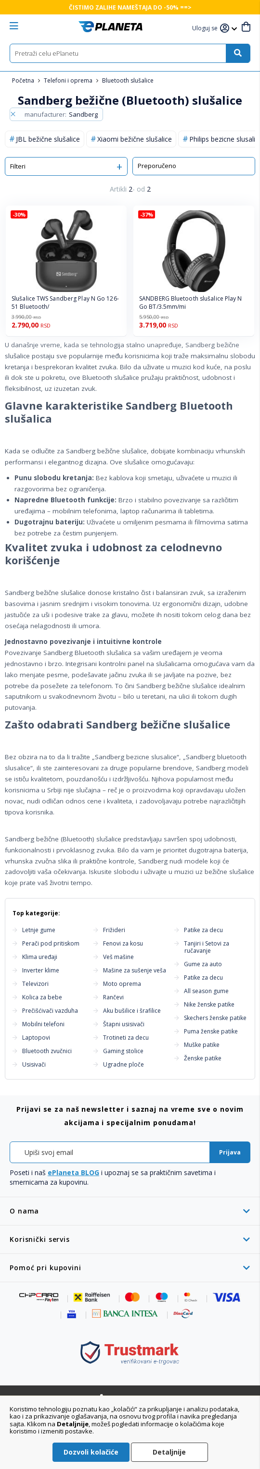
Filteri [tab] (18, 166)
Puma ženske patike (211, 1031)
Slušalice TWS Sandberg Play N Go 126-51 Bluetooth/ (65, 303)
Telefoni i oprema (69, 80)
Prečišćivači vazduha (50, 1011)
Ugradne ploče (123, 1064)
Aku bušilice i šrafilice (132, 1011)
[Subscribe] (229, 1152)
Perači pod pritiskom (50, 943)
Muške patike (202, 1045)
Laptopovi (36, 1037)
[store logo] (110, 26)
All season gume (206, 991)
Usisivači (34, 1064)
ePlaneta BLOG (73, 1172)
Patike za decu (203, 930)
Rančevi (113, 997)
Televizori (35, 984)
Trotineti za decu (126, 1037)
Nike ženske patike (209, 1004)
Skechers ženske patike (215, 1018)
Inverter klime (40, 970)
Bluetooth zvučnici (47, 1051)
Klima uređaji (39, 957)
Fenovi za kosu (123, 943)
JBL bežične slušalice (48, 139)
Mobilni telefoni (43, 1024)
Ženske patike (202, 1058)
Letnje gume (38, 930)
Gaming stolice (123, 1051)
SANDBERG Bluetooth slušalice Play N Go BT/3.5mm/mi (190, 303)
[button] (206, 29)
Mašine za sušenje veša (134, 970)
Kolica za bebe (42, 997)
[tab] (130, 1211)
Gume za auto (203, 964)
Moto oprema (122, 984)
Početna (24, 80)
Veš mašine (118, 957)
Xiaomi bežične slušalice (134, 139)
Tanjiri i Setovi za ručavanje (206, 947)
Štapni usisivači (123, 1024)
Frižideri (114, 930)
